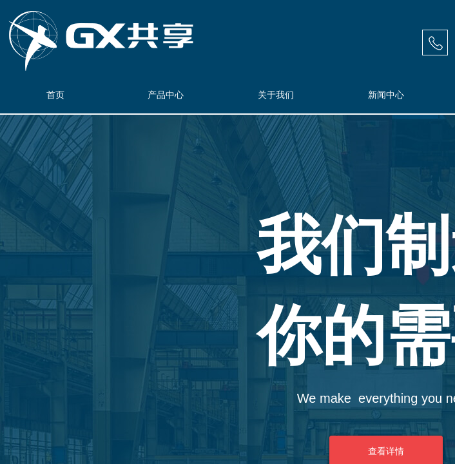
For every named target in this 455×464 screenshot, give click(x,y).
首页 (55, 95)
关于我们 (276, 95)
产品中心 (166, 95)
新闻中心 (386, 95)
